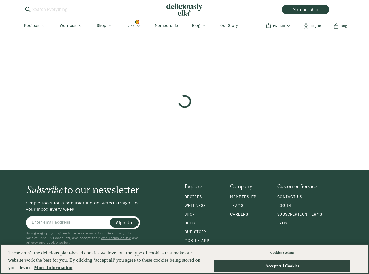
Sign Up (124, 222)
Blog (190, 223)
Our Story (196, 232)
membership (306, 9)
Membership (243, 197)
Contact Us (289, 197)
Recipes (193, 197)
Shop (190, 214)
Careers (239, 214)
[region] (184, 259)
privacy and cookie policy (47, 242)
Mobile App (197, 240)
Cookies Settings (282, 252)
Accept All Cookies (282, 266)
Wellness (195, 205)
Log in (284, 205)
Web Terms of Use (116, 238)
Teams (237, 205)
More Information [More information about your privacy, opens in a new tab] (53, 267)
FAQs (282, 223)
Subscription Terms (299, 214)
